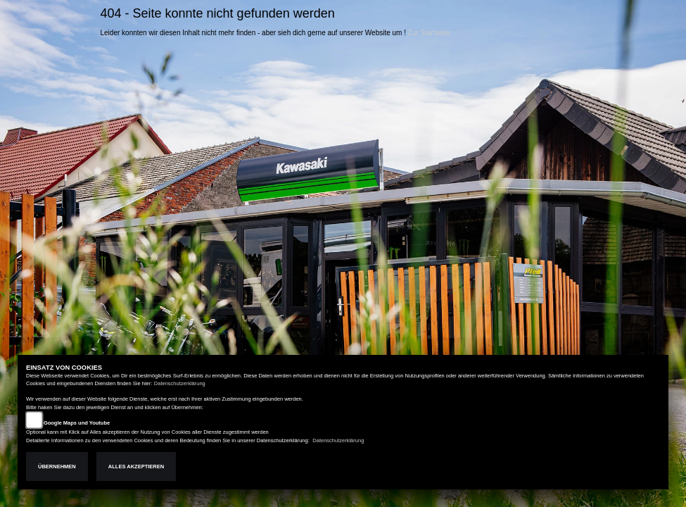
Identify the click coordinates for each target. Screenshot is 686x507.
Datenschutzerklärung (179, 383)
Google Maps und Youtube (77, 423)
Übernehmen (57, 466)
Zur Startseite (429, 33)
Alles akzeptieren (136, 466)
